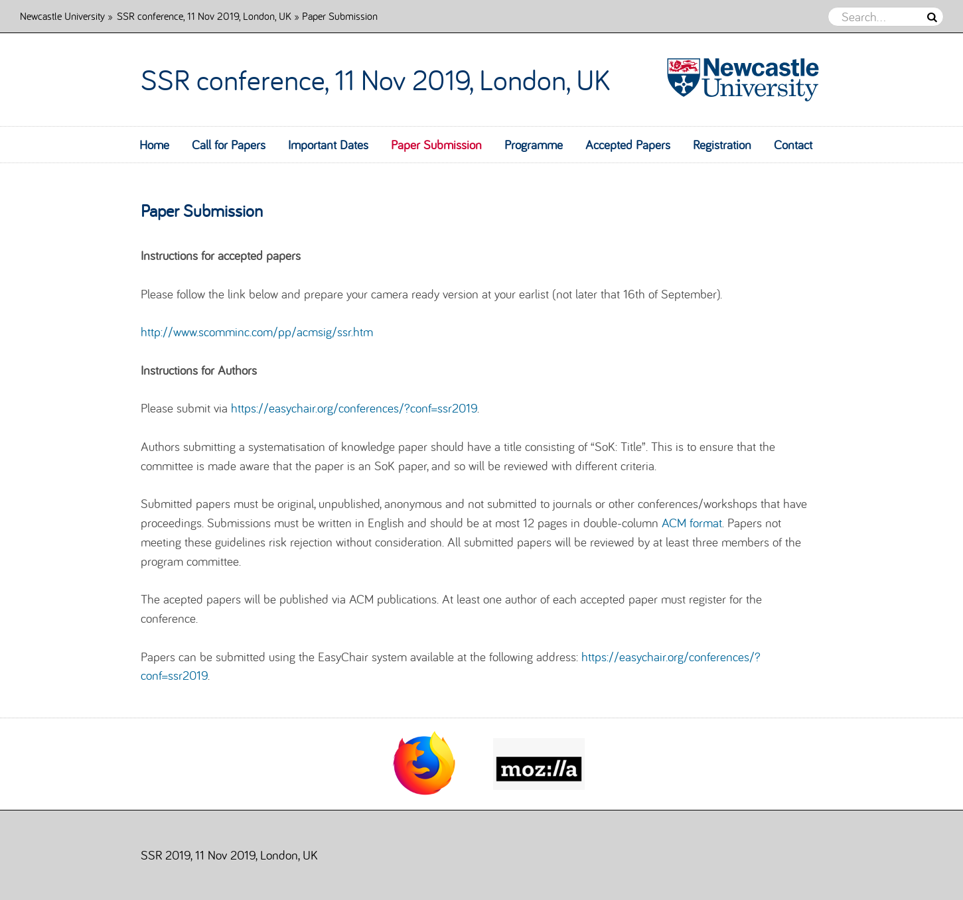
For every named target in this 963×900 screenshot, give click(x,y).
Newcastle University (62, 16)
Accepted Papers (627, 145)
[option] (424, 764)
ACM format (692, 523)
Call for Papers (228, 145)
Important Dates (328, 145)
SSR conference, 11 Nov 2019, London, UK (204, 16)
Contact (793, 145)
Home (154, 145)
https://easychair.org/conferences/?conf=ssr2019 (354, 408)
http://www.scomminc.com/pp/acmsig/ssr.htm (257, 332)
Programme (533, 145)
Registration (722, 145)
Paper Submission (436, 145)
